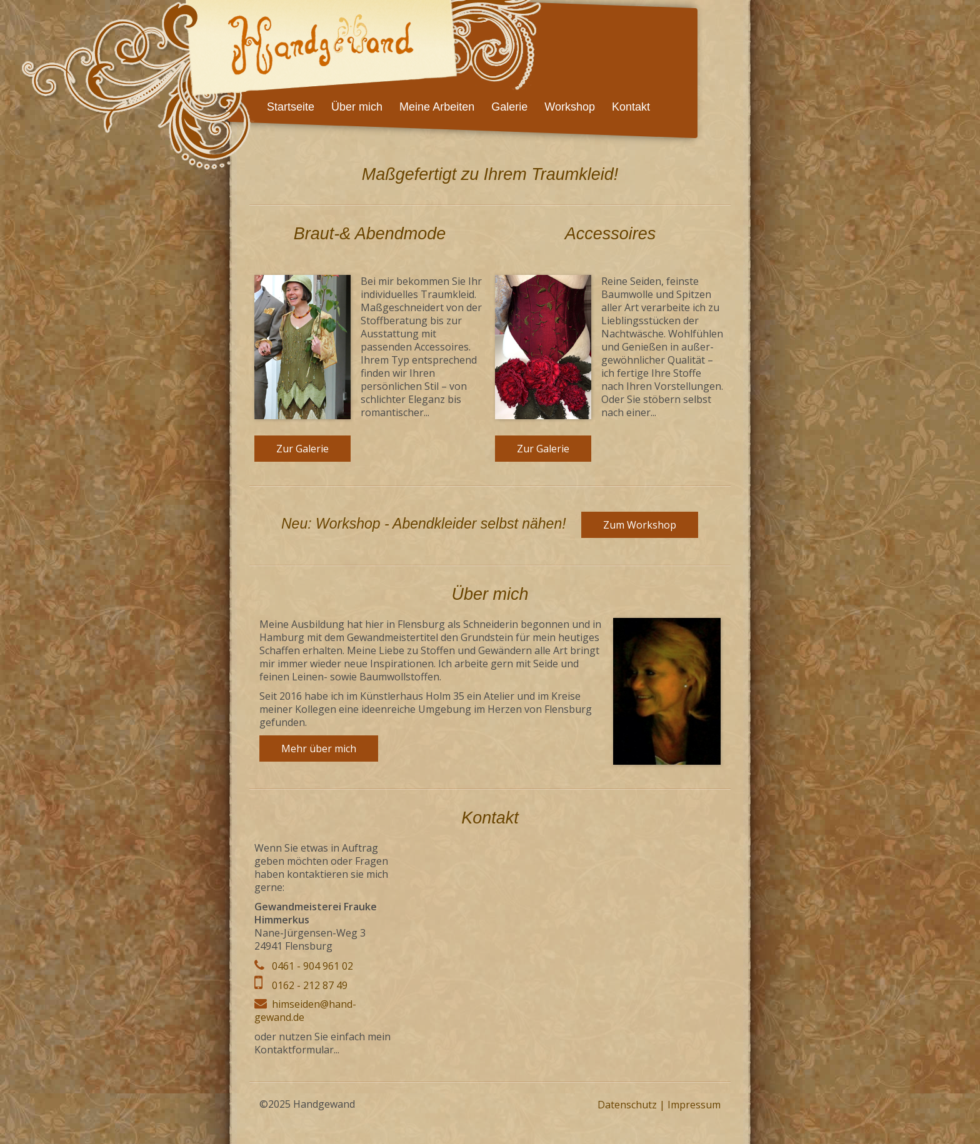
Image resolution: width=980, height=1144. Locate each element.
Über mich (356, 107)
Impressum (694, 1105)
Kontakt (631, 107)
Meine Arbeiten (436, 107)
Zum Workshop (639, 525)
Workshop (569, 107)
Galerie (509, 107)
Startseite (290, 107)
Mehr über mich (318, 748)
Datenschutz (627, 1105)
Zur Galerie (302, 448)
